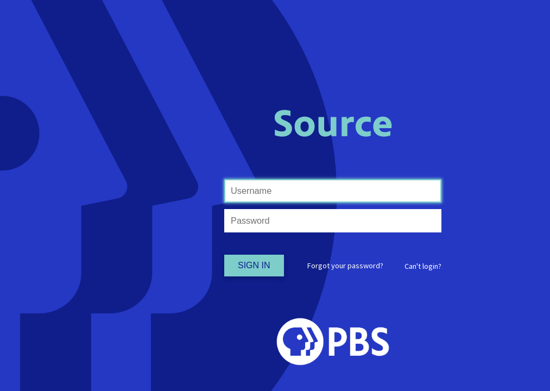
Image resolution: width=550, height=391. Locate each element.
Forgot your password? (345, 265)
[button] (422, 266)
